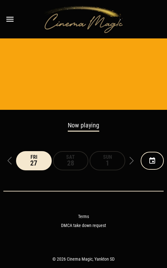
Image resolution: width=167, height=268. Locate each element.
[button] (9, 160)
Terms (83, 216)
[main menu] (10, 19)
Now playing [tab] (83, 125)
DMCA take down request (83, 225)
